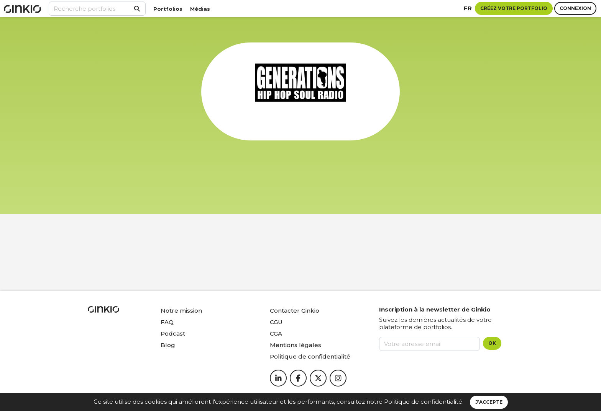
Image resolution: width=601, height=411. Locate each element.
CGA (276, 333)
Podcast (173, 333)
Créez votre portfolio (513, 8)
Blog (168, 345)
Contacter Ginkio (294, 310)
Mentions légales (295, 345)
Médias (200, 9)
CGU (276, 322)
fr (468, 8)
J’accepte (488, 402)
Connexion (575, 8)
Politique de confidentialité (423, 401)
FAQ (167, 322)
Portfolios (167, 9)
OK (492, 343)
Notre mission (181, 310)
